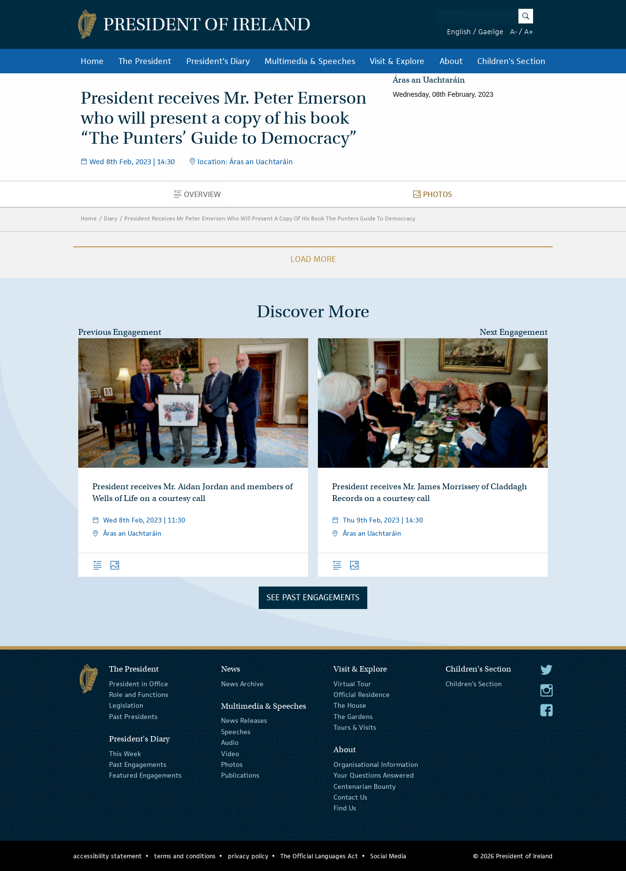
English (459, 31)
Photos (435, 196)
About (451, 61)
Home (92, 61)
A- (513, 31)
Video (230, 753)
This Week (125, 753)
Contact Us (350, 797)
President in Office (138, 683)
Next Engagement (514, 332)
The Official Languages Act (319, 856)
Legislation (126, 705)
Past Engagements (137, 764)
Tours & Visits (355, 727)
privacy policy (248, 856)
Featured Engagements (145, 775)
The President (144, 61)
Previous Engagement (119, 332)
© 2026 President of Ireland (513, 856)
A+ (528, 31)
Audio (230, 742)
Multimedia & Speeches (310, 61)
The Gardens (353, 716)
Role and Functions (138, 694)
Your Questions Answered (374, 775)
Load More (313, 259)
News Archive (242, 683)
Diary (110, 218)
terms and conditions (185, 856)
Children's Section (511, 61)
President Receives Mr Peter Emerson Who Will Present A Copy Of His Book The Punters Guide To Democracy (269, 218)
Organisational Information (376, 764)
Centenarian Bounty (365, 786)
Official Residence (362, 694)
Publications (240, 775)
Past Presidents (133, 716)
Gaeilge (490, 31)
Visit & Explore (397, 61)
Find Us (345, 808)
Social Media (388, 856)
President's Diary (218, 61)
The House (350, 705)
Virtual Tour (352, 683)
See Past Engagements (313, 597)
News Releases (244, 720)
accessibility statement (107, 856)
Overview (200, 196)
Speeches (235, 731)
